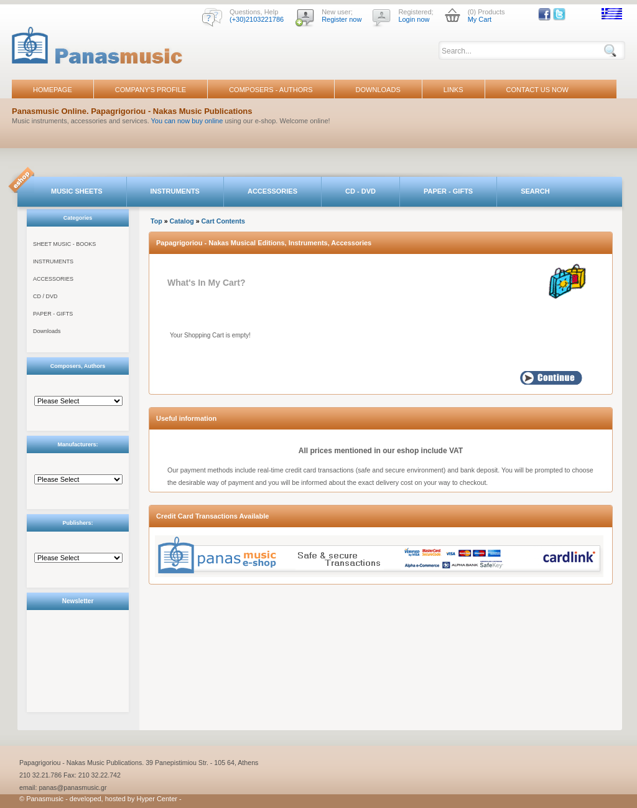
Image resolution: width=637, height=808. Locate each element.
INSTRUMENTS (175, 191)
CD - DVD (360, 191)
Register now (341, 19)
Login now (413, 19)
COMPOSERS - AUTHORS (270, 89)
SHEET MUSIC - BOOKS (64, 244)
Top (156, 221)
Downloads (47, 331)
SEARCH (535, 191)
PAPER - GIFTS (448, 191)
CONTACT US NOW (537, 89)
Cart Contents (223, 221)
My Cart (480, 19)
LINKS (453, 89)
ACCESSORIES (272, 191)
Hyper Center (157, 798)
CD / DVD (45, 296)
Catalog (182, 221)
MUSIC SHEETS (77, 191)
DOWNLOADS (378, 89)
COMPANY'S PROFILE (150, 89)
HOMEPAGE (52, 89)
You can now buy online (187, 120)
